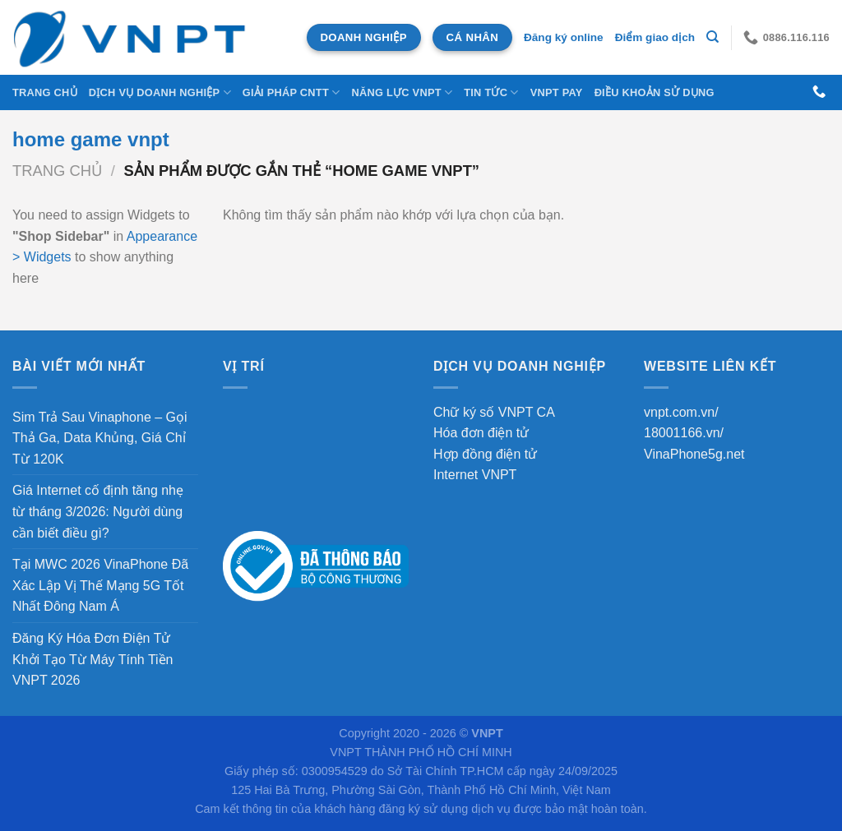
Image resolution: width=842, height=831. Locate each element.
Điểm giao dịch (655, 37)
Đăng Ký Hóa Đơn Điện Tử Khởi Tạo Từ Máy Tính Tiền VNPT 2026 (92, 659)
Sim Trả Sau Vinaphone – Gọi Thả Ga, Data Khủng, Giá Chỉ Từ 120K (99, 438)
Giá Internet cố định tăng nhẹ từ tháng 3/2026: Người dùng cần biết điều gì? (97, 511)
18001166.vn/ (684, 433)
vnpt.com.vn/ (681, 412)
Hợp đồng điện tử (485, 454)
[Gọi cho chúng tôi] (819, 92)
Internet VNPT (474, 475)
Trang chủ (44, 92)
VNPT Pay (556, 92)
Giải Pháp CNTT (291, 92)
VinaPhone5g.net (694, 454)
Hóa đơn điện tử (481, 433)
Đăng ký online (564, 37)
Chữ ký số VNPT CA (494, 412)
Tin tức (491, 92)
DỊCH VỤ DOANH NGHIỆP (160, 92)
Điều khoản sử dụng (654, 92)
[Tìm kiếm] (712, 37)
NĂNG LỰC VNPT (401, 92)
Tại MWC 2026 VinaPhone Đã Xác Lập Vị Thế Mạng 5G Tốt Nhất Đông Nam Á (100, 585)
